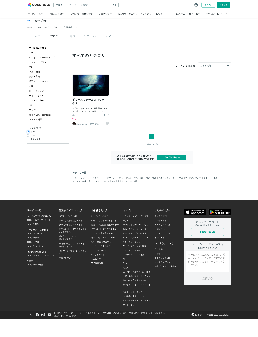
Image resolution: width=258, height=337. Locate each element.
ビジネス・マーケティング (93, 195)
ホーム (30, 27)
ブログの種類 (34, 127)
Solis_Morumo (82, 142)
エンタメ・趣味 (79, 199)
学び (129, 195)
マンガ (98, 199)
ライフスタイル (211, 195)
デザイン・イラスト (116, 195)
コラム (75, 195)
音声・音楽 (151, 195)
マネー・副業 (132, 199)
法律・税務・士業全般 (114, 199)
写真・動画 (139, 195)
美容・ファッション (168, 195)
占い (74, 133)
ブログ (56, 27)
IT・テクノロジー (193, 195)
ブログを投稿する (172, 175)
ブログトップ (43, 27)
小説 (181, 195)
